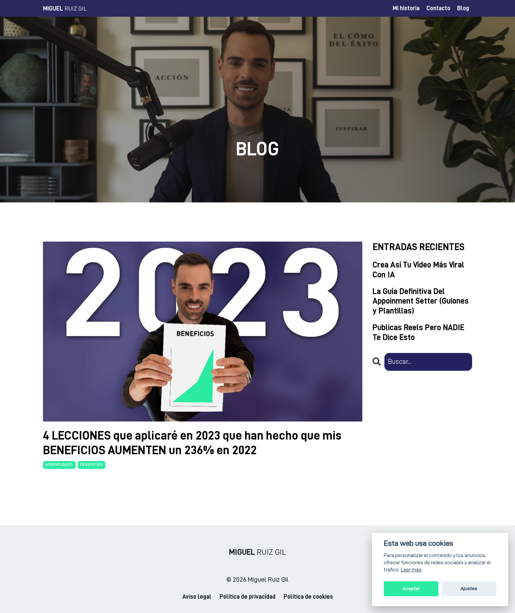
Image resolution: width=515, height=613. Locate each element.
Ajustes (468, 588)
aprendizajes (59, 464)
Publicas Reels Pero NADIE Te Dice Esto (418, 332)
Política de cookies (308, 597)
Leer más (411, 569)
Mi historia (406, 8)
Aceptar (411, 588)
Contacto (438, 8)
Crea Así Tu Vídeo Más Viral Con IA (418, 270)
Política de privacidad (247, 597)
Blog (463, 8)
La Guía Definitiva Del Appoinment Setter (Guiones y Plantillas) (421, 301)
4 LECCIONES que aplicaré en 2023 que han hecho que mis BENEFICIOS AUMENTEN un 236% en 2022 (192, 442)
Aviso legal (196, 597)
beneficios (91, 464)
